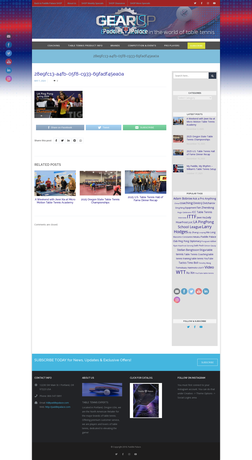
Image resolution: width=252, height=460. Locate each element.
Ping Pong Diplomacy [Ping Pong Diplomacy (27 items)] (189, 241)
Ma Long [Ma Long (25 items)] (211, 232)
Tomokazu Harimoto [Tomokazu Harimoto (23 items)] (187, 267)
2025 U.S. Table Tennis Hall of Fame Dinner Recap (145, 199)
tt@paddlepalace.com (57, 402)
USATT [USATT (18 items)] (201, 267)
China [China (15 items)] (176, 203)
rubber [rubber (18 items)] (213, 241)
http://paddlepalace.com (57, 406)
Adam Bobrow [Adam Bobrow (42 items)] (182, 198)
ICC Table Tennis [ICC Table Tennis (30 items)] (202, 212)
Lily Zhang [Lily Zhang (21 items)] (193, 232)
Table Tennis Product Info (85, 45)
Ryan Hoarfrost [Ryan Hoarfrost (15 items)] (179, 245)
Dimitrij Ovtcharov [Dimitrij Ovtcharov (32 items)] (204, 203)
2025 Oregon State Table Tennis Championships (100, 201)
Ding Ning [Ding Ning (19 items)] (179, 207)
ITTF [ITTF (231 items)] (191, 216)
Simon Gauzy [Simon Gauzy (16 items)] (210, 245)
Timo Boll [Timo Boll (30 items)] (192, 262)
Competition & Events (142, 45)
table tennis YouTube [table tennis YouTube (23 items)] (202, 258)
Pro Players (172, 45)
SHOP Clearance (117, 3)
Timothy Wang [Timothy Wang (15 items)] (204, 263)
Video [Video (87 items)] (209, 267)
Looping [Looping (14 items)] (202, 232)
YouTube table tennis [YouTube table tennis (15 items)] (204, 273)
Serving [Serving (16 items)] (190, 245)
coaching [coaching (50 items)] (186, 203)
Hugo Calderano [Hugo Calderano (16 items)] (184, 212)
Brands (115, 45)
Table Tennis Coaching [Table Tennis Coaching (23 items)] (196, 254)
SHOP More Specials (140, 3)
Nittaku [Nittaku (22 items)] (196, 236)
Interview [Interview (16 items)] (182, 217)
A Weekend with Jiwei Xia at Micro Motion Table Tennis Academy (55, 201)
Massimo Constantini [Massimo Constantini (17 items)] (183, 237)
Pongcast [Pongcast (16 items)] (205, 241)
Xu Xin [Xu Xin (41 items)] (190, 273)
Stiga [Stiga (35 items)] (203, 250)
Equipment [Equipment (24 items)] (190, 207)
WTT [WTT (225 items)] (181, 272)
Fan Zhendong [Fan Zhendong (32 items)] (205, 207)
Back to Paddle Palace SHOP (48, 3)
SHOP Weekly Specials (92, 3)
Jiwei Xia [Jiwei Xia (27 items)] (201, 217)
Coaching (54, 45)
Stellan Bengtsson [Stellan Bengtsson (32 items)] (188, 250)
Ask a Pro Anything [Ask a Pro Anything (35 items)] (204, 198)
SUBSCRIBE (196, 45)
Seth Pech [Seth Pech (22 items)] (199, 245)
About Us (71, 3)
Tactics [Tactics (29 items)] (183, 262)
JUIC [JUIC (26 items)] (190, 222)
